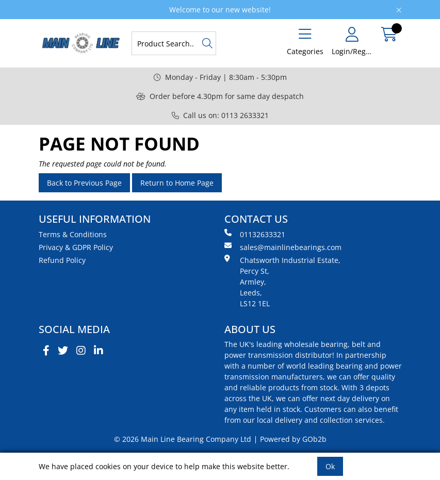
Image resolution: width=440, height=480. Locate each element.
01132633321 (254, 234)
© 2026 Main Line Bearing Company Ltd (182, 439)
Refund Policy (62, 260)
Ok (330, 466)
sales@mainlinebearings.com (282, 247)
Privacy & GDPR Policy (76, 247)
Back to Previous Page (84, 183)
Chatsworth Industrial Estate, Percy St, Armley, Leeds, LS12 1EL (282, 281)
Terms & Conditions (73, 234)
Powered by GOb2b (293, 439)
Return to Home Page (177, 183)
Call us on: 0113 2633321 (220, 115)
